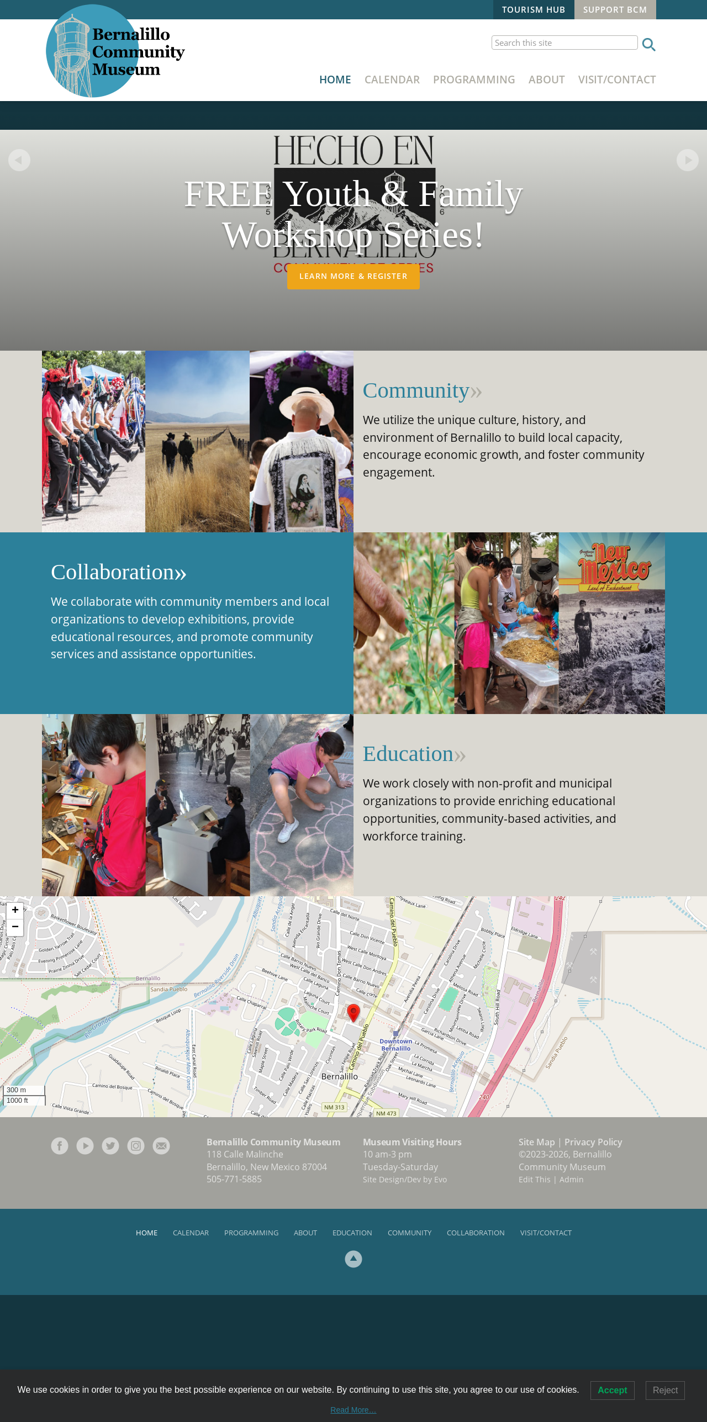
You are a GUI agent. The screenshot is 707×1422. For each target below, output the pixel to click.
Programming (474, 79)
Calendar (392, 79)
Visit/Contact (617, 79)
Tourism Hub (534, 9)
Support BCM (615, 9)
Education (408, 880)
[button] (353, 1140)
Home (335, 79)
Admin (572, 1306)
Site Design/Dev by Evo (405, 1306)
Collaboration (112, 698)
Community (416, 517)
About (547, 79)
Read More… (353, 1409)
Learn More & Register (353, 403)
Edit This (535, 1306)
